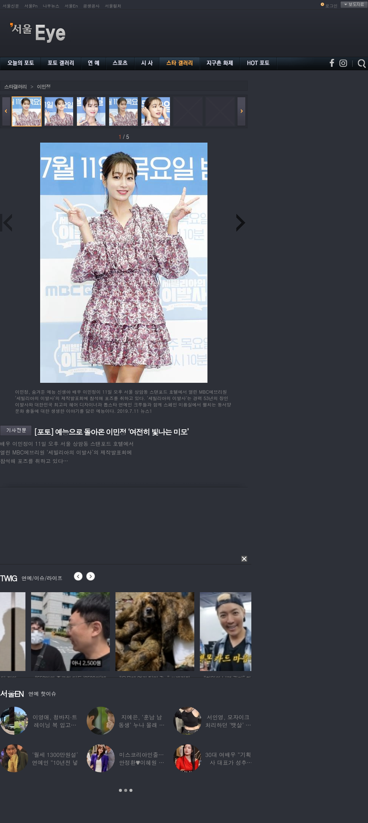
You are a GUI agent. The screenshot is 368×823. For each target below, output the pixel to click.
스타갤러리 (15, 86)
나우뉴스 (51, 6)
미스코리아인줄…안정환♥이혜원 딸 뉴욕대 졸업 (141, 762)
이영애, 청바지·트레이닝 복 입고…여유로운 (55, 725)
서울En (71, 6)
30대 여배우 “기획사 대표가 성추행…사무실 (228, 762)
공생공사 (91, 6)
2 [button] (125, 790)
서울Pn (31, 6)
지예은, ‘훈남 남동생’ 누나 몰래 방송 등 (142, 725)
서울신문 (11, 6)
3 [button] (130, 790)
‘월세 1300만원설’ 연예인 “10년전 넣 (55, 758)
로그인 (331, 6)
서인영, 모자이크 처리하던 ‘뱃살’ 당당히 (228, 725)
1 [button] (120, 790)
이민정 (43, 86)
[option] (39, 630)
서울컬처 (113, 6)
